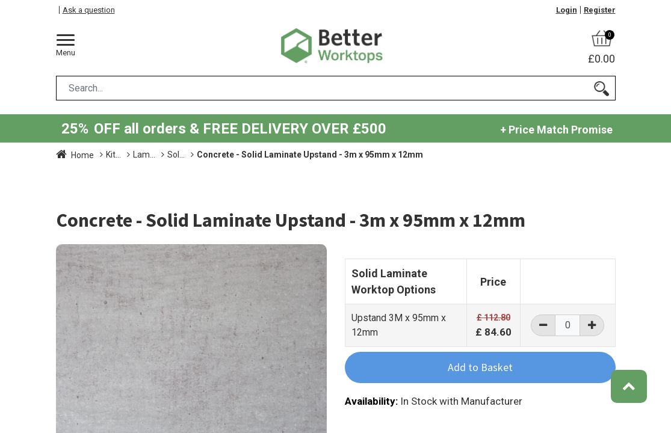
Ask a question (89, 10)
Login (566, 10)
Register (600, 10)
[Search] (601, 88)
